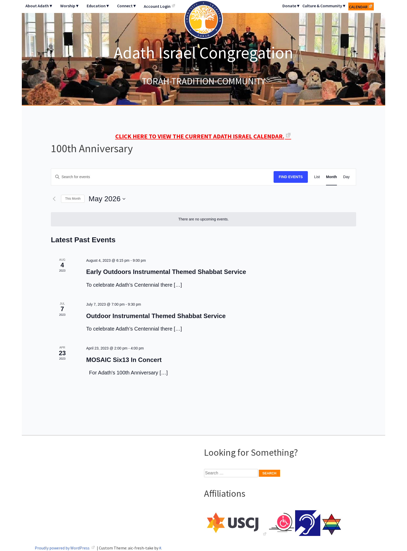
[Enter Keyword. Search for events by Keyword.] (162, 177)
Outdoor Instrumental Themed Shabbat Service (156, 315)
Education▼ (98, 5)
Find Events (291, 177)
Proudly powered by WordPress (62, 547)
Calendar (358, 6)
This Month (72, 198)
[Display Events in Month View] (331, 177)
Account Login (157, 6)
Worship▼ (69, 5)
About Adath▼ (39, 5)
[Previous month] (54, 199)
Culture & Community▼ (324, 5)
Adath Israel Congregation (203, 52)
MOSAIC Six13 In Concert (124, 359)
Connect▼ (127, 5)
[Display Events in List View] (317, 177)
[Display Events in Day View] (346, 177)
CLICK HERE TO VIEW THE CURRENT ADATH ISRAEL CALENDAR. (199, 136)
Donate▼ (291, 5)
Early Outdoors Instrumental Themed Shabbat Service (166, 271)
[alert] (203, 219)
